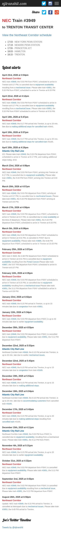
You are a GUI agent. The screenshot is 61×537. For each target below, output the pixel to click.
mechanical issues (37, 355)
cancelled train (8, 422)
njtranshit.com (14, 3)
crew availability (50, 217)
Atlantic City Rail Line (13, 151)
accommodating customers (34, 401)
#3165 (40, 370)
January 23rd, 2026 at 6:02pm (17, 297)
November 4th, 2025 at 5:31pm (17, 445)
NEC (7, 20)
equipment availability (44, 85)
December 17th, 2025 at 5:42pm (18, 409)
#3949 (13, 82)
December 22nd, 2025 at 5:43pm (18, 361)
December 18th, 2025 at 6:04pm (18, 391)
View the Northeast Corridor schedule (27, 35)
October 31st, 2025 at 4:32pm (16, 461)
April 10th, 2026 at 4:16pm (15, 147)
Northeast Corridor (11, 78)
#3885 (38, 241)
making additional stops (29, 386)
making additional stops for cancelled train (29, 126)
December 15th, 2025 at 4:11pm (18, 427)
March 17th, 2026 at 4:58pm (16, 207)
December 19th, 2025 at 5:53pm (18, 376)
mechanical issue (23, 87)
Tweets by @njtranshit (12, 527)
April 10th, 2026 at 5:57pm (15, 132)
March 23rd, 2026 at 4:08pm (16, 165)
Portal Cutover (33, 262)
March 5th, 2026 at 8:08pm (15, 228)
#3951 (49, 87)
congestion (23, 306)
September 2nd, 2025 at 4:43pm (18, 479)
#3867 (4, 265)
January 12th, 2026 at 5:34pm (17, 312)
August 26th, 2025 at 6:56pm (16, 497)
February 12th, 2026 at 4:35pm (17, 273)
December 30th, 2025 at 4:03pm (18, 327)
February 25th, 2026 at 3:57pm (17, 249)
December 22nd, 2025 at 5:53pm (18, 345)
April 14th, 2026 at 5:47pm (15, 117)
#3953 (4, 509)
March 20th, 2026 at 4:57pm (16, 186)
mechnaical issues (44, 196)
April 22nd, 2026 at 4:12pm (15, 96)
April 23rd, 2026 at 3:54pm (15, 75)
